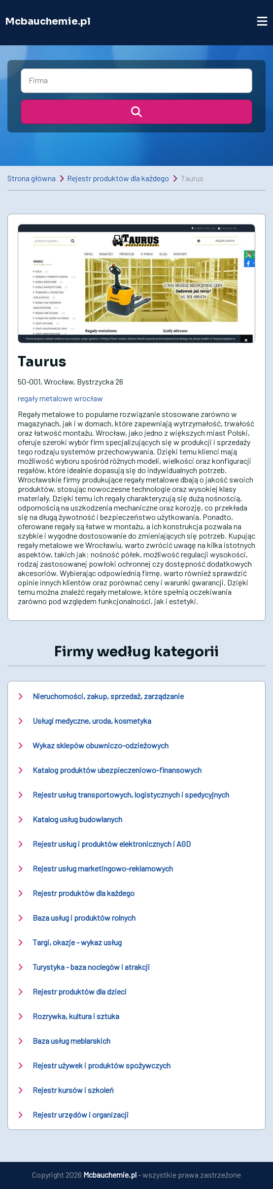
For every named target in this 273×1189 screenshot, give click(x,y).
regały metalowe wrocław (60, 398)
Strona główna (31, 178)
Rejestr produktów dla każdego (118, 178)
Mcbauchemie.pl (48, 21)
